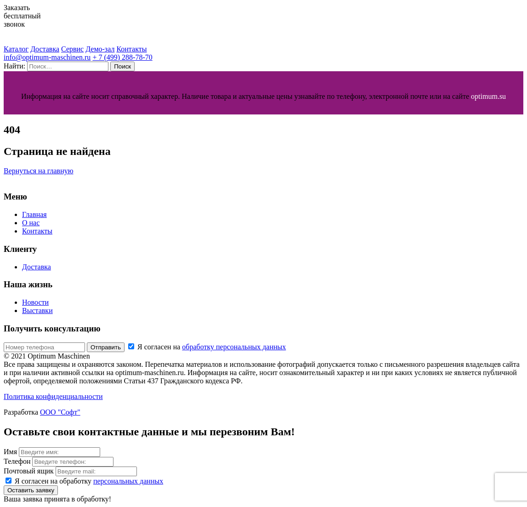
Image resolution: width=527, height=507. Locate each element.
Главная (34, 214)
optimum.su (488, 96)
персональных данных (128, 481)
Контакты (131, 49)
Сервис (72, 49)
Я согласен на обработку (89, 481)
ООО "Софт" (60, 412)
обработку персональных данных (234, 347)
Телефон (17, 461)
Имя (10, 452)
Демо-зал (99, 49)
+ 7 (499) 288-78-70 (122, 57)
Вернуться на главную (39, 171)
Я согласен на (207, 347)
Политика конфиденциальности (53, 396)
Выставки (37, 310)
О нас (31, 223)
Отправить (106, 347)
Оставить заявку (30, 490)
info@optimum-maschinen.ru (47, 57)
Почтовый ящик (29, 471)
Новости (35, 302)
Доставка (44, 49)
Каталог (16, 49)
